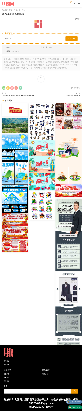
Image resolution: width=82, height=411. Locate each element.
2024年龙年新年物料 (72, 96)
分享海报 (75, 88)
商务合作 (45, 374)
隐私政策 (6, 377)
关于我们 (6, 361)
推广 (78, 19)
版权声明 (6, 374)
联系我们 (6, 364)
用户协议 (6, 381)
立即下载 (71, 38)
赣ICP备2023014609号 (41, 406)
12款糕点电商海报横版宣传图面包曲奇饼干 (18, 96)
